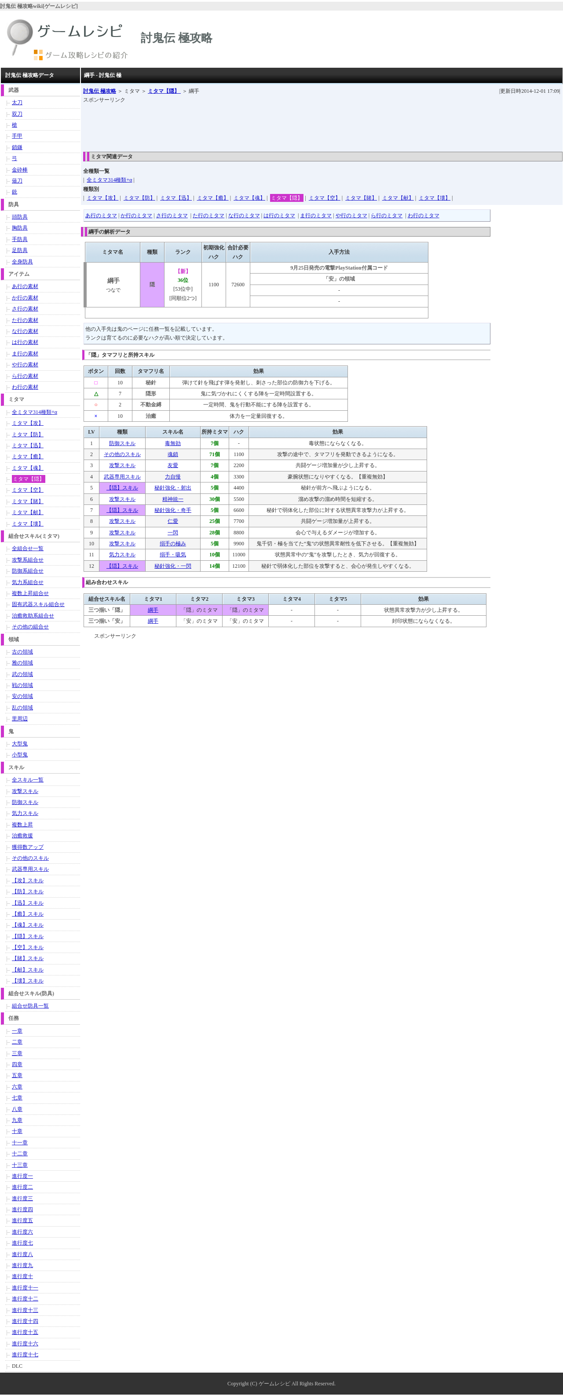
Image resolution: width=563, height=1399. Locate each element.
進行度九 (22, 1265)
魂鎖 (173, 454)
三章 (17, 1053)
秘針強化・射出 (172, 488)
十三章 (20, 1165)
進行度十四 (25, 1321)
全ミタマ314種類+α (109, 180)
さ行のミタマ (172, 215)
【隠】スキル (122, 488)
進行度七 (22, 1243)
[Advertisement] (243, 124)
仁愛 (173, 521)
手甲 (17, 136)
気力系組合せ (28, 582)
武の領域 (22, 674)
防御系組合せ (28, 571)
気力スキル (122, 555)
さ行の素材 (25, 309)
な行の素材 (25, 331)
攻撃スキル (122, 465)
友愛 (173, 465)
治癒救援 (22, 836)
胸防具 (20, 228)
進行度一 (22, 1176)
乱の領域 (22, 708)
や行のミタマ (351, 215)
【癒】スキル (28, 914)
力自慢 (173, 477)
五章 (17, 1075)
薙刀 (17, 181)
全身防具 (22, 262)
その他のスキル (122, 454)
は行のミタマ (279, 215)
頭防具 (20, 217)
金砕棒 (20, 170)
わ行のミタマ (423, 215)
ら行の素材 (25, 376)
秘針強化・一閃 (172, 566)
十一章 (20, 1143)
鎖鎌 (17, 147)
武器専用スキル (122, 477)
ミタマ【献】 (398, 198)
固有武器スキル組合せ (38, 604)
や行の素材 (25, 365)
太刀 (17, 102)
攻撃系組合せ (28, 560)
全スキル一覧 (28, 780)
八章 (17, 1109)
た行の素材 (25, 320)
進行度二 (22, 1187)
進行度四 (22, 1209)
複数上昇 (22, 825)
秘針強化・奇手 (172, 510)
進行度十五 (25, 1332)
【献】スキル (28, 970)
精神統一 (172, 499)
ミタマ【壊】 (434, 198)
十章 (17, 1131)
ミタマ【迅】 (176, 198)
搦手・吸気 (173, 555)
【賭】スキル (28, 958)
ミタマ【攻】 (102, 198)
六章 (17, 1087)
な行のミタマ (244, 215)
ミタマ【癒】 (213, 198)
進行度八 (22, 1254)
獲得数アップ (28, 847)
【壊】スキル (28, 981)
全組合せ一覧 (28, 548)
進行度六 (22, 1232)
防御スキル (122, 443)
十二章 (20, 1154)
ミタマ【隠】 (164, 91)
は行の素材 (25, 342)
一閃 (173, 533)
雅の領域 (22, 663)
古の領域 (22, 652)
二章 (17, 1042)
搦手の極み (173, 544)
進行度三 (22, 1198)
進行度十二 (25, 1299)
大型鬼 (20, 744)
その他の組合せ (30, 627)
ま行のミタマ (316, 215)
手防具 (20, 239)
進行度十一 (25, 1288)
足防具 (20, 250)
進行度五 (22, 1220)
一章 (17, 1031)
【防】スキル (28, 891)
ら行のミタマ (386, 215)
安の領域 (22, 696)
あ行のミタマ (101, 215)
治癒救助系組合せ (33, 616)
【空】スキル (28, 947)
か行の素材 (25, 298)
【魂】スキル (28, 925)
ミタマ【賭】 (361, 198)
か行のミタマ (136, 215)
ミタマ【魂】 (249, 198)
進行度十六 (25, 1344)
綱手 (153, 610)
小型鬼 (20, 755)
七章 (17, 1098)
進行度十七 (25, 1355)
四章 (17, 1064)
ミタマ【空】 (324, 198)
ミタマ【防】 (139, 198)
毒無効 (173, 443)
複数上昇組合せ (30, 593)
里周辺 (20, 719)
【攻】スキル (28, 880)
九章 (17, 1120)
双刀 (17, 114)
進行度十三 (25, 1310)
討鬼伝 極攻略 (99, 91)
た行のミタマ (208, 215)
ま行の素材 (25, 354)
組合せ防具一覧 (30, 1006)
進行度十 (22, 1276)
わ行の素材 (25, 387)
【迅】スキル (28, 903)
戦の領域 (22, 685)
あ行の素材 (25, 286)
